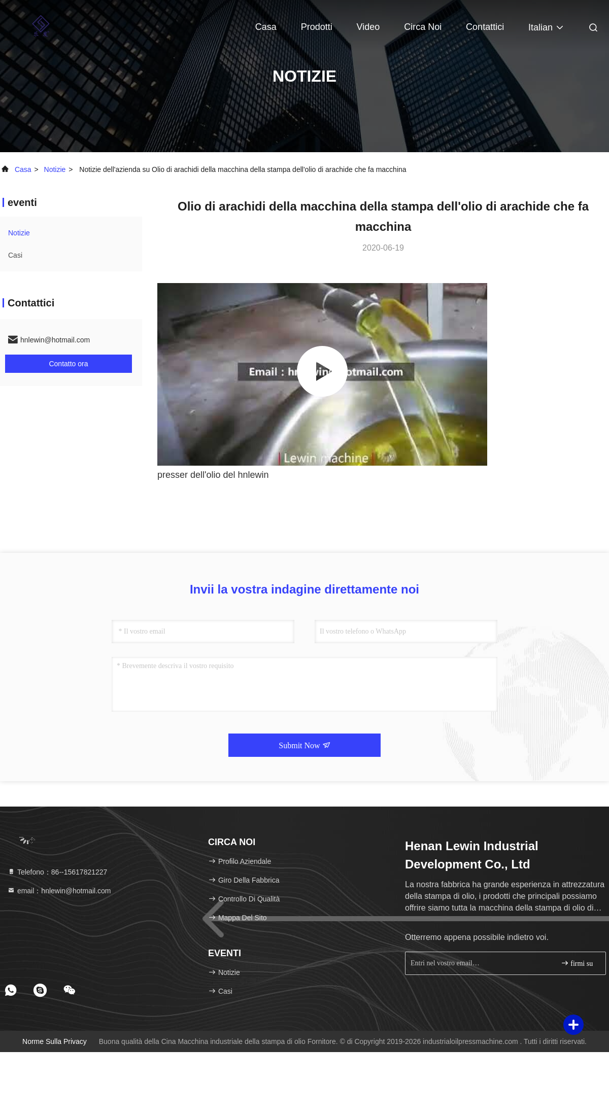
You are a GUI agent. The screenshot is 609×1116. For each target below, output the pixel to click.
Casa (266, 27)
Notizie (55, 169)
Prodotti (316, 27)
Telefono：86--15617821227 (57, 872)
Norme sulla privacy (54, 1041)
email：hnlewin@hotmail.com (59, 891)
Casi (15, 255)
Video (368, 27)
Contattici (485, 27)
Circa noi (423, 27)
